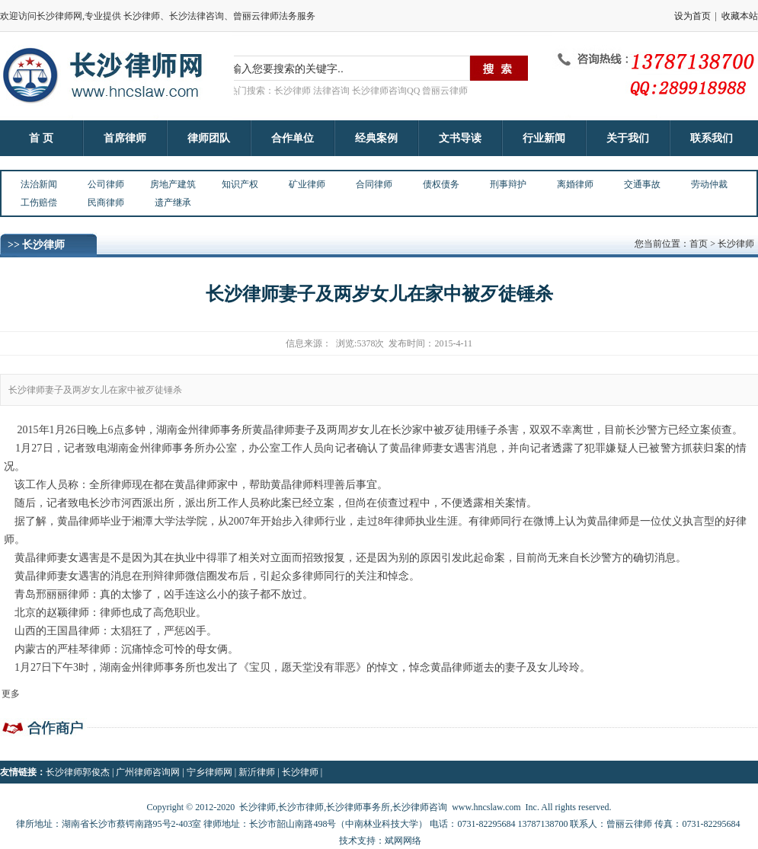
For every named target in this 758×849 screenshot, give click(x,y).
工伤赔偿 (39, 202)
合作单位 (292, 138)
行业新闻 (544, 138)
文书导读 (460, 138)
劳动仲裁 (709, 184)
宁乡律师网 (209, 772)
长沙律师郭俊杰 (78, 772)
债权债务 (441, 184)
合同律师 (374, 184)
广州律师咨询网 (148, 772)
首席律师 (125, 138)
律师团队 (208, 138)
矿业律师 (307, 184)
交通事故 (642, 184)
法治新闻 (39, 184)
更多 (11, 693)
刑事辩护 (508, 184)
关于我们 (627, 138)
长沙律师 (300, 772)
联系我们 (711, 138)
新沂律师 (256, 772)
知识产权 (240, 184)
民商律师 (106, 202)
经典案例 (376, 138)
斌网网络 (403, 840)
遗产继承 (173, 202)
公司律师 (106, 184)
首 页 (41, 138)
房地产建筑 (173, 184)
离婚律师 (575, 184)
